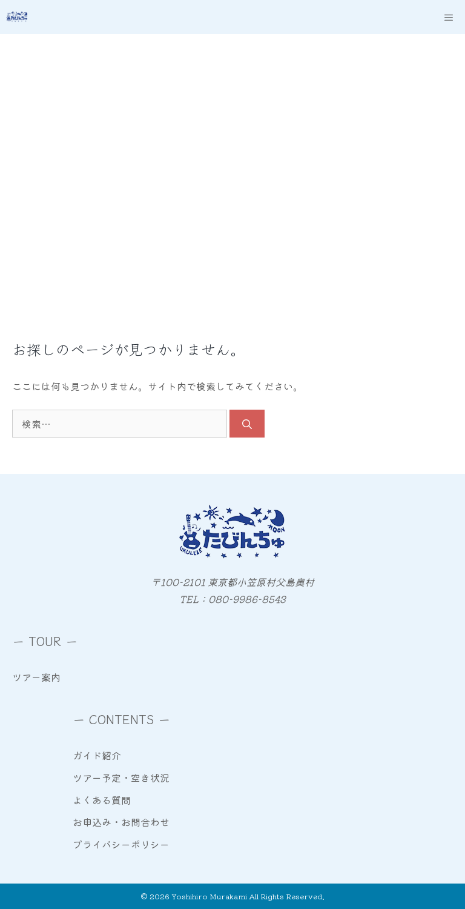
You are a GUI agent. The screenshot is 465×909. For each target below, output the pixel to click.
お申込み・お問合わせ (121, 821)
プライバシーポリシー (121, 844)
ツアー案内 (36, 677)
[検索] (247, 424)
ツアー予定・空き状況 (121, 777)
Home (32, 169)
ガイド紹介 (97, 755)
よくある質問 (102, 800)
